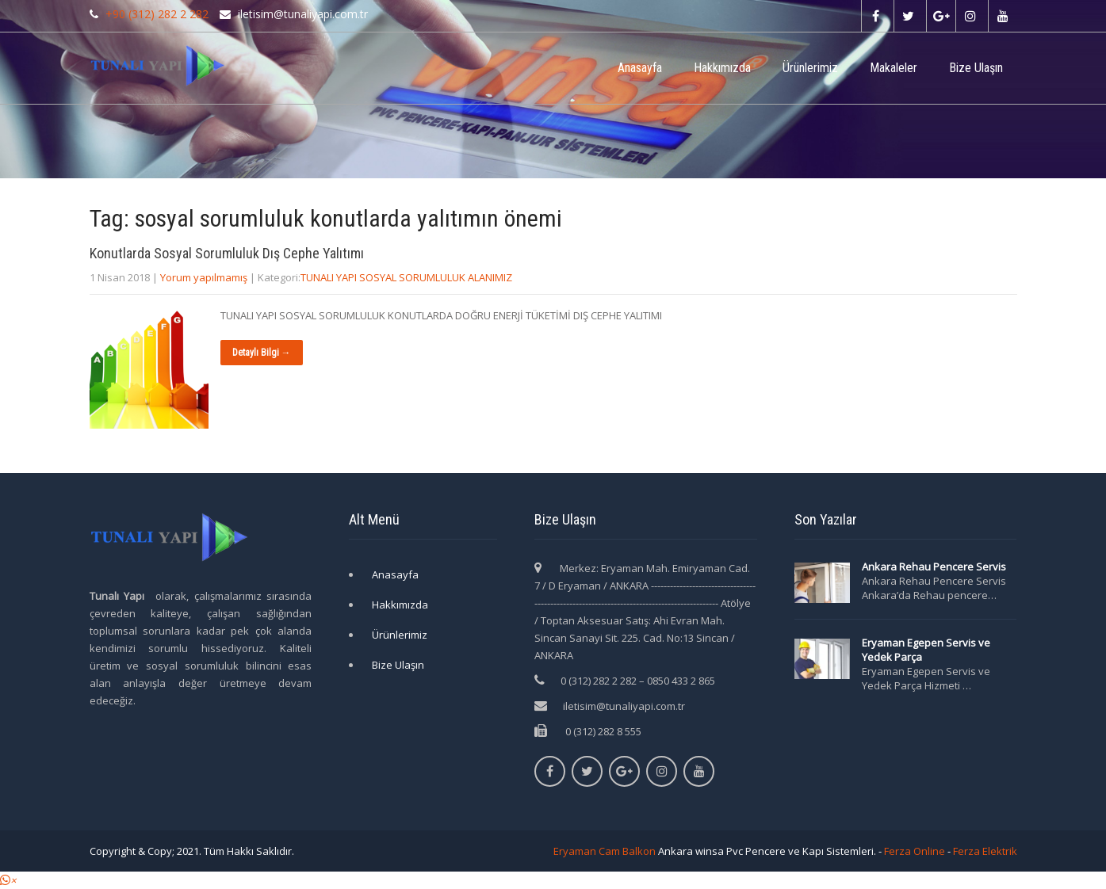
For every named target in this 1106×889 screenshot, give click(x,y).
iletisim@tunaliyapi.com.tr (624, 706)
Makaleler (893, 67)
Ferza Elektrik (985, 851)
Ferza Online (914, 851)
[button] (8, 880)
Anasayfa (640, 67)
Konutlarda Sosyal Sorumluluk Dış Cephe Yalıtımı (227, 253)
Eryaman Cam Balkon (604, 851)
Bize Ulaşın (976, 67)
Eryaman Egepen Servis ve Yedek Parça (926, 649)
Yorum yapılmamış (203, 277)
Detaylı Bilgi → (261, 352)
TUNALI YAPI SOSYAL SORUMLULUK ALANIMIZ (406, 277)
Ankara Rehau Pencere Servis (935, 566)
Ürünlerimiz (810, 67)
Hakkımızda (722, 67)
